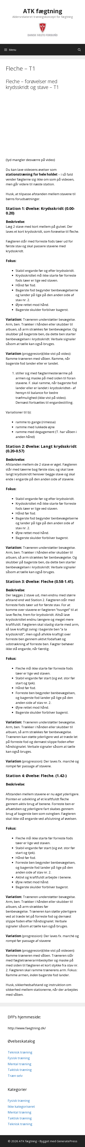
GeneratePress (67, 1141)
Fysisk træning (19, 1058)
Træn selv (15, 1075)
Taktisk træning (20, 1069)
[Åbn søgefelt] (79, 49)
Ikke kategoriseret (21, 1106)
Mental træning (19, 1064)
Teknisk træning (20, 1052)
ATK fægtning (42, 11)
